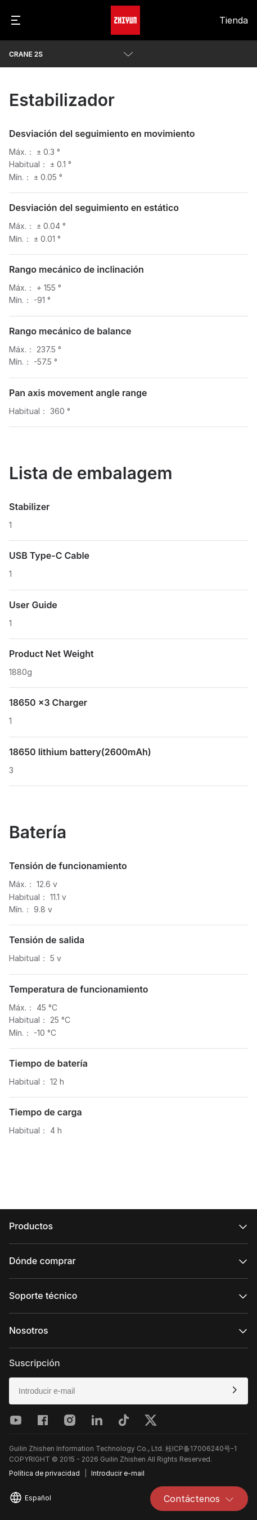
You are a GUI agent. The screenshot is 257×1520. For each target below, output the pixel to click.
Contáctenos (199, 1498)
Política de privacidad (44, 1473)
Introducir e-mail (118, 1473)
